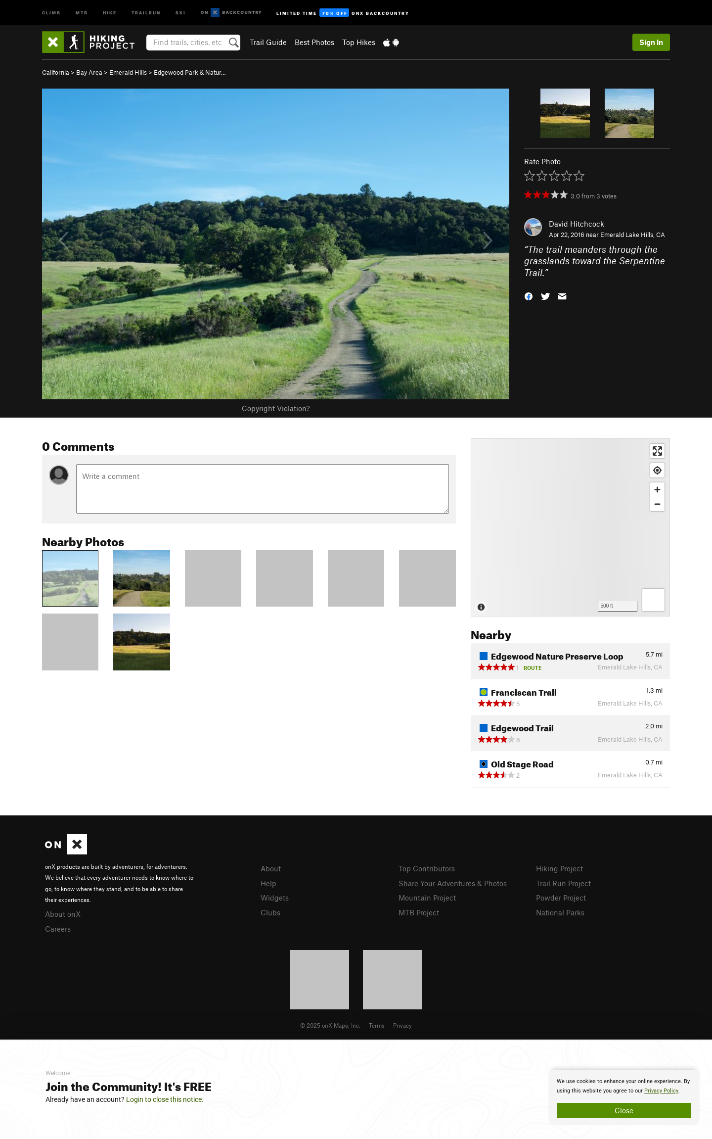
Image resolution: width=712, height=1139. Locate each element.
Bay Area (89, 72)
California (55, 72)
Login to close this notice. (165, 1099)
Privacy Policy (661, 1091)
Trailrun (146, 12)
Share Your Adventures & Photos (453, 883)
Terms (377, 1025)
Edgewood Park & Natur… (190, 72)
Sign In (651, 42)
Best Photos (314, 42)
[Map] (570, 527)
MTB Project (419, 912)
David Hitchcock (576, 223)
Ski (181, 12)
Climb (51, 12)
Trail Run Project (563, 883)
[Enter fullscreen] (657, 451)
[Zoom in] (657, 489)
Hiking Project (559, 868)
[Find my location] (657, 470)
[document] (624, 1097)
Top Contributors (427, 868)
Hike (110, 12)
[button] (528, 295)
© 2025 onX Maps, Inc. (330, 1025)
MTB (82, 12)
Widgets (275, 897)
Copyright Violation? (276, 408)
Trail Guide (268, 42)
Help (268, 883)
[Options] (653, 600)
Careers (58, 928)
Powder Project (561, 897)
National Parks (560, 912)
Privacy (402, 1025)
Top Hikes (358, 42)
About (271, 868)
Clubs (270, 912)
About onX (63, 913)
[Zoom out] (657, 504)
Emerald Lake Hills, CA (632, 234)
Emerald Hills (128, 72)
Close (624, 1110)
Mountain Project (427, 897)
